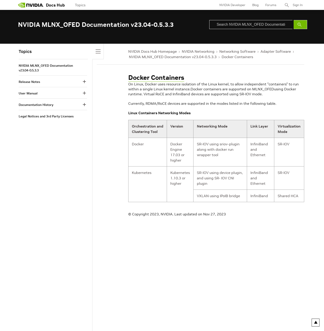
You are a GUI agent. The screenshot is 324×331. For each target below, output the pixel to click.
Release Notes (29, 82)
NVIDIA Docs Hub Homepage (152, 51)
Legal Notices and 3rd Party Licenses (46, 116)
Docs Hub (55, 5)
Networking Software (237, 51)
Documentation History (36, 105)
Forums (270, 5)
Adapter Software (276, 51)
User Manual (28, 93)
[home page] (31, 5)
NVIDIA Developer (232, 5)
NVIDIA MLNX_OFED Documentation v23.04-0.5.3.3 (173, 57)
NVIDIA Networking (198, 51)
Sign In (298, 5)
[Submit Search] (300, 24)
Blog (255, 5)
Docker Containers (237, 57)
